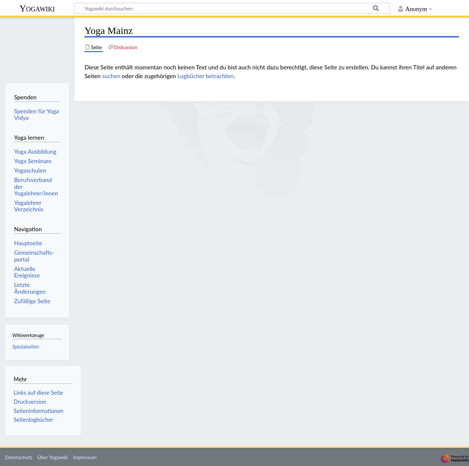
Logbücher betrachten (206, 75)
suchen (111, 75)
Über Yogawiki (52, 457)
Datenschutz (18, 457)
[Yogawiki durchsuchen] (232, 8)
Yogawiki (37, 8)
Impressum (85, 457)
